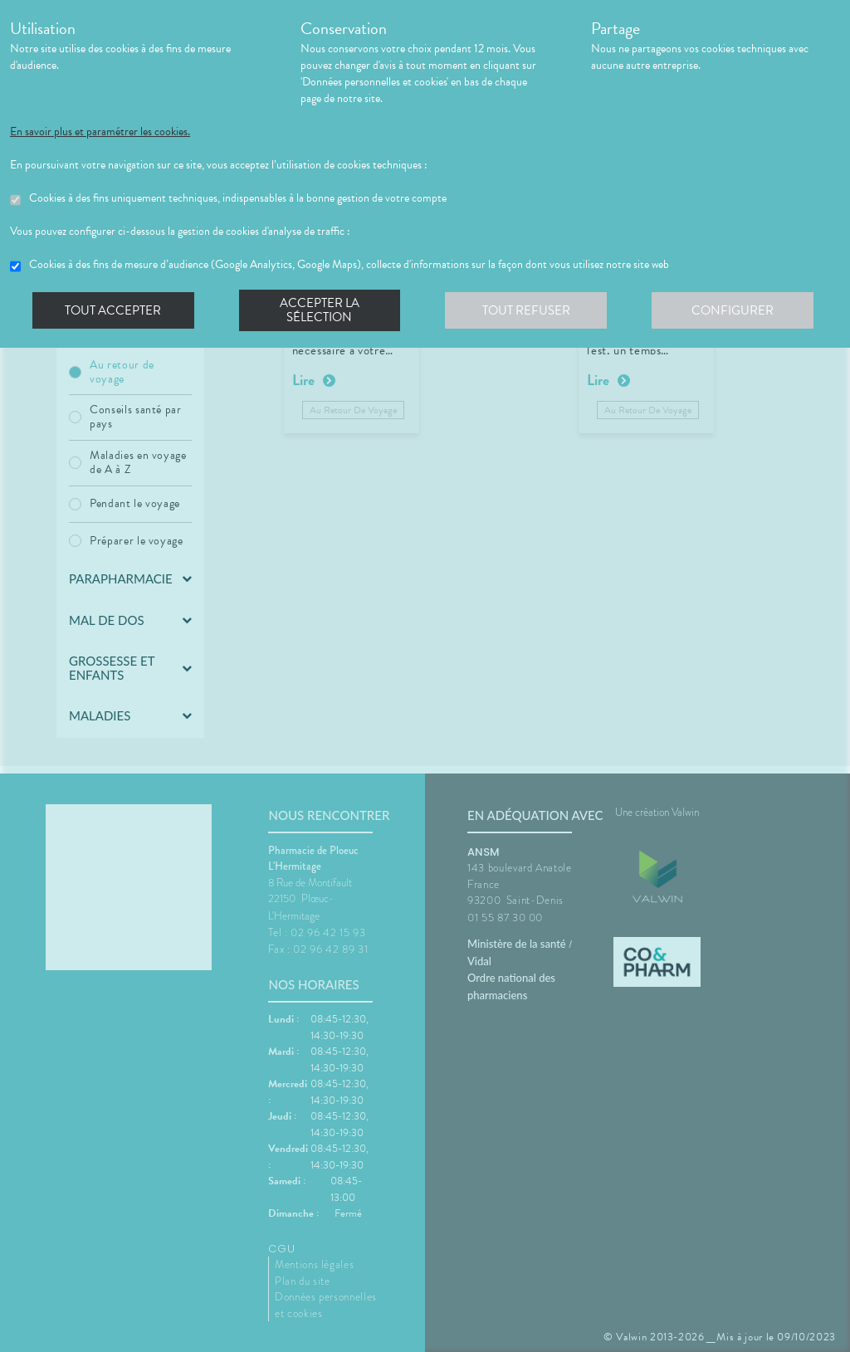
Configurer (736, 310)
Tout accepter (113, 310)
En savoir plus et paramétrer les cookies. (100, 132)
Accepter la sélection (321, 310)
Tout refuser (529, 310)
